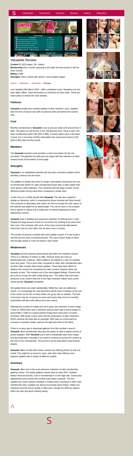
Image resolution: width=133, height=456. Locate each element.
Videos (87, 13)
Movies (74, 13)
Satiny (14, 83)
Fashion (60, 13)
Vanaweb (36, 83)
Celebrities (28, 13)
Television (44, 13)
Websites (102, 13)
